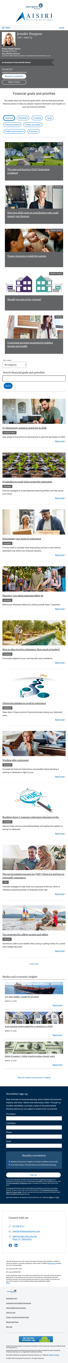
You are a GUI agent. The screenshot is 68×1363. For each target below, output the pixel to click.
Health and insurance (14, 131)
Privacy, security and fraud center (17, 1317)
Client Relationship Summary (16, 1308)
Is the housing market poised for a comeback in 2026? (29, 1026)
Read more (59, 441)
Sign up (33, 1175)
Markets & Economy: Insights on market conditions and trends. (34, 1162)
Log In (61, 27)
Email (8, 1141)
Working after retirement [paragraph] (15, 760)
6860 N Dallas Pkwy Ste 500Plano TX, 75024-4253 (24, 1237)
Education (33, 131)
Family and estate (33, 125)
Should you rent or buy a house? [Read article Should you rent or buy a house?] (24, 299)
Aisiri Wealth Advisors (11, 53)
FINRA (51, 1197)
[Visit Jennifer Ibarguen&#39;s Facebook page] (10, 1245)
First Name (11, 1114)
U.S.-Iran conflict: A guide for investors (22, 997)
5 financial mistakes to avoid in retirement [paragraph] (24, 703)
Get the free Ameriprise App (36, 1339)
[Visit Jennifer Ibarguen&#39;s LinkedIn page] (16, 1245)
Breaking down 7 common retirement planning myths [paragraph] (30, 817)
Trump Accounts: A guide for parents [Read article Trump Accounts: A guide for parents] (26, 256)
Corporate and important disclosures (18, 1303)
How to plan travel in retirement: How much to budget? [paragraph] (31, 649)
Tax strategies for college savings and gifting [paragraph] (25, 934)
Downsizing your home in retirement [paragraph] (21, 539)
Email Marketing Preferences (18, 1183)
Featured (9, 118)
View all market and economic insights (34, 1077)
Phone (9, 1132)
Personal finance (12, 125)
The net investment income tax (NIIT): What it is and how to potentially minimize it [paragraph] (33, 876)
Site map (9, 1327)
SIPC (57, 1197)
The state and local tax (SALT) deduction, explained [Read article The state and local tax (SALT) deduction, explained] (28, 171)
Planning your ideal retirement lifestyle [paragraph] (22, 595)
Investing (37, 118)
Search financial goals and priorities (24, 372)
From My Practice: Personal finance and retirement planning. (33, 1165)
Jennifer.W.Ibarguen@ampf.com (14, 72)
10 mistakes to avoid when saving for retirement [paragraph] (27, 482)
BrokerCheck (52, 1263)
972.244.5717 (7, 69)
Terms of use (10, 1312)
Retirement (23, 118)
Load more (34, 964)
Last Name (11, 1123)
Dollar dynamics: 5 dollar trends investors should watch (30, 1056)
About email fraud (12, 1322)
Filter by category (7, 360)
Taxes (49, 118)
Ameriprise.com (11, 1298)
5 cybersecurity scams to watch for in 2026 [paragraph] (24, 428)
